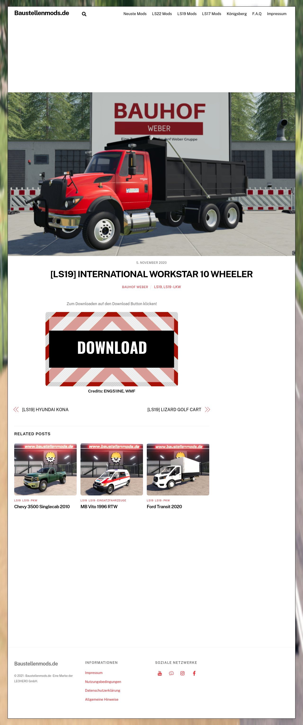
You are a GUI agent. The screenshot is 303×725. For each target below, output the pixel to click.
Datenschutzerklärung (102, 690)
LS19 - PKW (29, 500)
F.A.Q (257, 14)
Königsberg (237, 14)
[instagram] (182, 673)
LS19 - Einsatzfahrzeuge (107, 500)
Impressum (276, 14)
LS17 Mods (211, 14)
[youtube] (160, 673)
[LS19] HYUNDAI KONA (45, 409)
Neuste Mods (135, 14)
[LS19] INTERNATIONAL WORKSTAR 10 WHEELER (151, 274)
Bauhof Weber (135, 287)
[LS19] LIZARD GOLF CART (174, 409)
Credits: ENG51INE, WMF (111, 390)
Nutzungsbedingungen (103, 682)
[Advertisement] (151, 57)
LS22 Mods (162, 14)
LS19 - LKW (172, 287)
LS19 (158, 287)
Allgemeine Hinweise (101, 699)
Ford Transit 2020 (164, 506)
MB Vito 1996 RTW (98, 506)
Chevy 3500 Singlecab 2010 (42, 506)
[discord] (171, 673)
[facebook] (194, 673)
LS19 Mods (186, 14)
